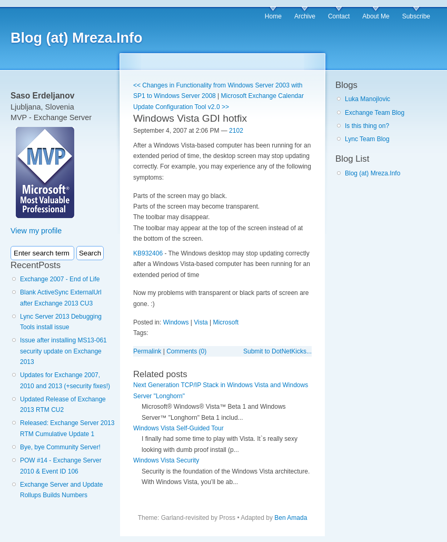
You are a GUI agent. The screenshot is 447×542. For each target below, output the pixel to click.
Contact (339, 16)
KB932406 (148, 253)
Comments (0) (186, 351)
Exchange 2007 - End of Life (60, 279)
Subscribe (416, 16)
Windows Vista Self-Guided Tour (178, 428)
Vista (200, 322)
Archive (304, 16)
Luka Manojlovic (367, 99)
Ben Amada (290, 517)
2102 (236, 130)
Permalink (147, 351)
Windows (176, 322)
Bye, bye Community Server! (60, 447)
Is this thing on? (367, 126)
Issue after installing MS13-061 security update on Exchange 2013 (63, 351)
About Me (375, 16)
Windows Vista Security (166, 460)
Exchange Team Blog (374, 112)
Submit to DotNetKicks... (277, 351)
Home (273, 16)
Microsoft (226, 322)
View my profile (36, 230)
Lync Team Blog (367, 139)
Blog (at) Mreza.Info (77, 38)
